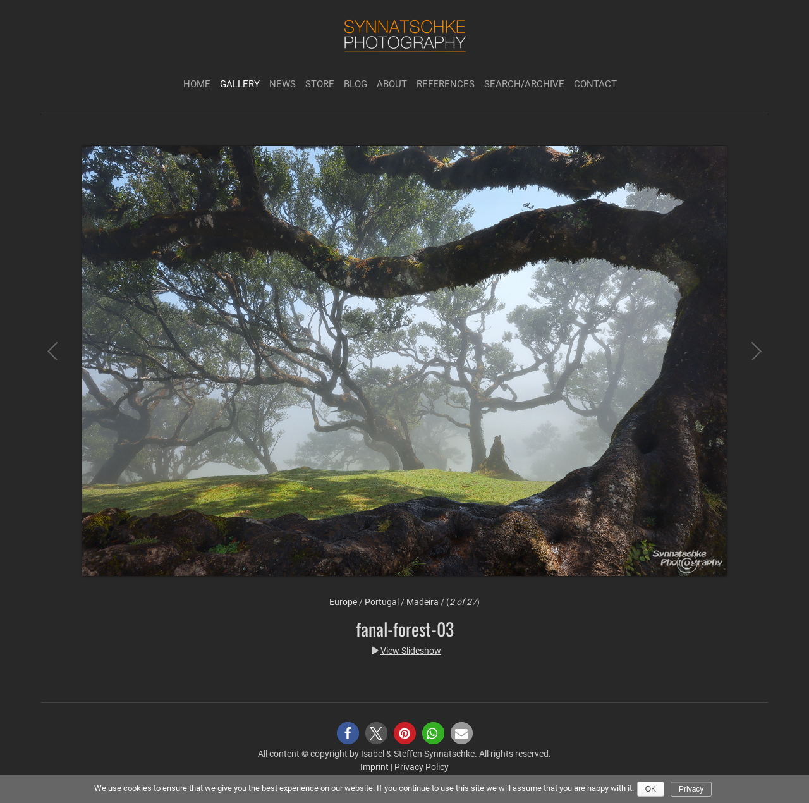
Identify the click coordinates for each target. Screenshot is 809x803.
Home (196, 84)
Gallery (240, 84)
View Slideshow (410, 651)
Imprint (374, 767)
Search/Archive (524, 84)
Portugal (382, 602)
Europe (343, 602)
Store (319, 84)
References (446, 84)
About (392, 84)
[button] (348, 733)
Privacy (691, 789)
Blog (355, 84)
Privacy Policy (421, 767)
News (282, 84)
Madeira (422, 602)
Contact (595, 84)
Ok (650, 789)
